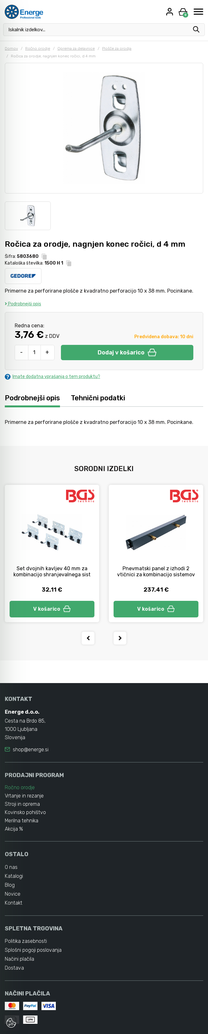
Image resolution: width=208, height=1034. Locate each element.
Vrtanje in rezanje (24, 796)
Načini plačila (19, 959)
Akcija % (14, 829)
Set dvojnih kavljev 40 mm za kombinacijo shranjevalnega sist (52, 571)
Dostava (14, 968)
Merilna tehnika (22, 821)
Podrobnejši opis (23, 304)
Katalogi (14, 876)
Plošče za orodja (116, 48)
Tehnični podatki (98, 398)
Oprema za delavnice (76, 48)
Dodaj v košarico (127, 352)
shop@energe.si (30, 749)
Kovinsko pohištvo (25, 812)
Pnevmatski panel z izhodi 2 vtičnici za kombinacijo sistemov (156, 571)
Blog (10, 885)
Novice (12, 894)
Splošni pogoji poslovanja (33, 950)
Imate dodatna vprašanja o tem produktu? (52, 376)
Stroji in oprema (22, 804)
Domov (11, 48)
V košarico (52, 609)
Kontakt (14, 903)
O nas (11, 867)
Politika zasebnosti (26, 941)
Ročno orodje (37, 48)
